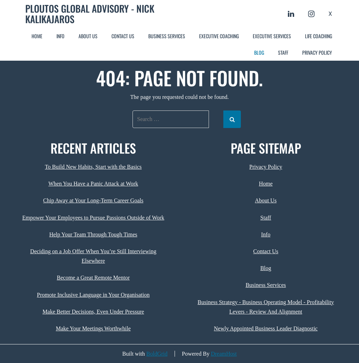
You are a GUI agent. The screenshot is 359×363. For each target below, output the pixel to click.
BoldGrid (156, 354)
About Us (88, 36)
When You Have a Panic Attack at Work (93, 184)
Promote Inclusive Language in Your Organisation (93, 295)
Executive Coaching (219, 36)
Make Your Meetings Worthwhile (93, 328)
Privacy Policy (317, 52)
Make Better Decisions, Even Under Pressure (93, 312)
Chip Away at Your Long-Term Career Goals (93, 200)
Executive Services (272, 36)
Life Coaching (318, 36)
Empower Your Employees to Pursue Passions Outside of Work (93, 218)
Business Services (166, 36)
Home (37, 36)
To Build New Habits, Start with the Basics (93, 167)
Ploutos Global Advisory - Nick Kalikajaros (89, 14)
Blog (259, 52)
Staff (283, 52)
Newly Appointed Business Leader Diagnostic (266, 328)
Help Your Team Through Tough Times (93, 234)
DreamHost (224, 354)
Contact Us (122, 36)
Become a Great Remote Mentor (93, 278)
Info (60, 36)
